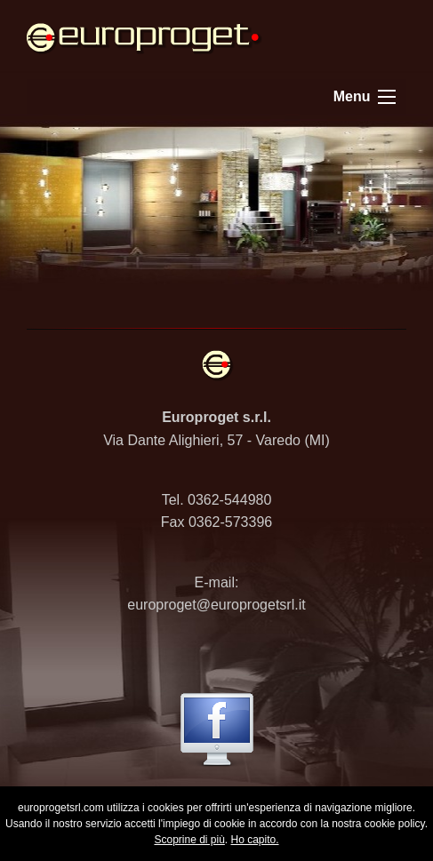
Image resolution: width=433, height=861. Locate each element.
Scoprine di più (189, 839)
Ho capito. (255, 839)
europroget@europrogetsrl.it (216, 604)
